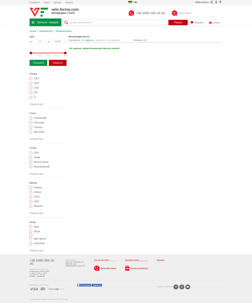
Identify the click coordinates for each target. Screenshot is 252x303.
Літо (36, 152)
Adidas (38, 187)
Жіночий (39, 122)
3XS (36, 83)
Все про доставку (101, 260)
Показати (38, 62)
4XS (36, 78)
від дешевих (114, 40)
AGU (37, 196)
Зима (37, 157)
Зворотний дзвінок (185, 13)
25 (145, 40)
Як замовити (35, 2)
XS (35, 92)
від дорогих (101, 40)
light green (40, 238)
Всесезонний (42, 166)
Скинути (58, 62)
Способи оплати (132, 260)
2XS (36, 87)
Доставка (57, 2)
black (37, 231)
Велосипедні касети (64, 31)
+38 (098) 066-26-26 (42, 262)
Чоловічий (40, 118)
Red (36, 227)
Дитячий (39, 132)
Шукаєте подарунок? (136, 268)
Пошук (178, 22)
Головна (33, 31)
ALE (36, 201)
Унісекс (38, 127)
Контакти (69, 2)
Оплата (47, 2)
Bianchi (38, 206)
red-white (39, 243)
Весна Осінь (41, 162)
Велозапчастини (45, 31)
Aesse (37, 192)
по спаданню (87, 40)
